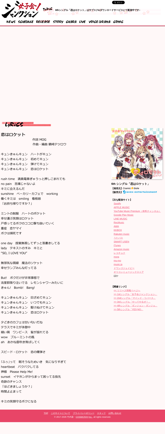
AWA (116, 226)
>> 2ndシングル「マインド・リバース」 (135, 298)
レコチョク (119, 253)
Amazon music (121, 249)
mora (116, 256)
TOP (46, 413)
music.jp (118, 264)
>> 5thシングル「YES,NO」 (128, 309)
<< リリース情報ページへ (127, 290)
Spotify (117, 203)
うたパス (118, 238)
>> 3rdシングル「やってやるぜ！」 (132, 301)
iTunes (117, 245)
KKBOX (118, 230)
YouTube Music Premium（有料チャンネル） (137, 211)
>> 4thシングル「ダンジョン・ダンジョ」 (135, 305)
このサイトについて (60, 413)
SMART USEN (121, 241)
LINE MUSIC (120, 218)
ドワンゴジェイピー (124, 268)
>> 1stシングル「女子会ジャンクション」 (135, 294)
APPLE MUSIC (122, 207)
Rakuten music (121, 234)
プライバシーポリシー (83, 413)
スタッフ (101, 413)
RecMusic (119, 222)
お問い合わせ (114, 413)
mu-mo (117, 260)
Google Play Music (123, 215)
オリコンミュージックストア (129, 272)
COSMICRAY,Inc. (84, 417)
